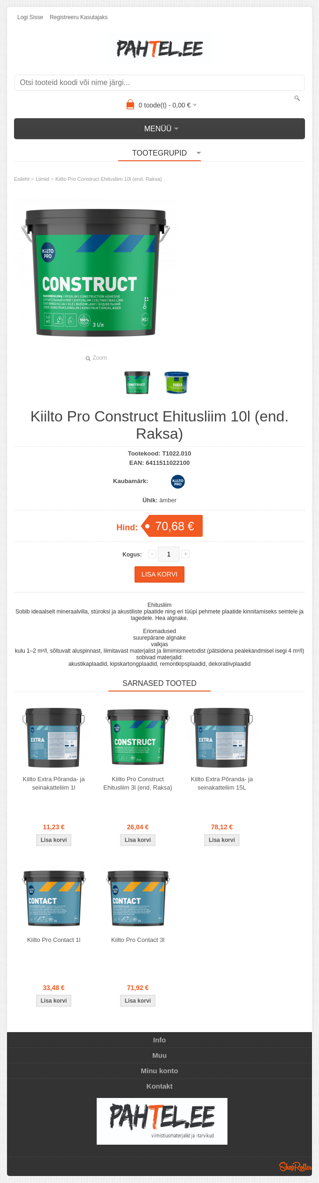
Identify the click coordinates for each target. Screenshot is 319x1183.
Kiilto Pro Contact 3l (137, 939)
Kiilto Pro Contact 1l (53, 939)
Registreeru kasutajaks (78, 17)
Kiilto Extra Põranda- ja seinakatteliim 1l (54, 783)
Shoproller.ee (295, 1166)
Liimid (42, 179)
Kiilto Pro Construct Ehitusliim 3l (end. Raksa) (137, 783)
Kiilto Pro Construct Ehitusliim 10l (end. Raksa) (108, 179)
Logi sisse (30, 17)
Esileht (21, 179)
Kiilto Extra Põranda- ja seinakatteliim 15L (222, 783)
